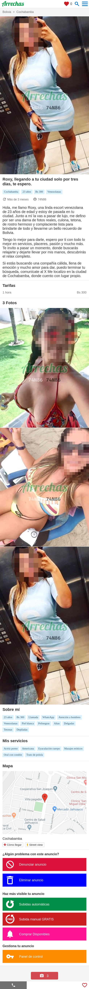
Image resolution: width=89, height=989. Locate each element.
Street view (34, 844)
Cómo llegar (12, 844)
